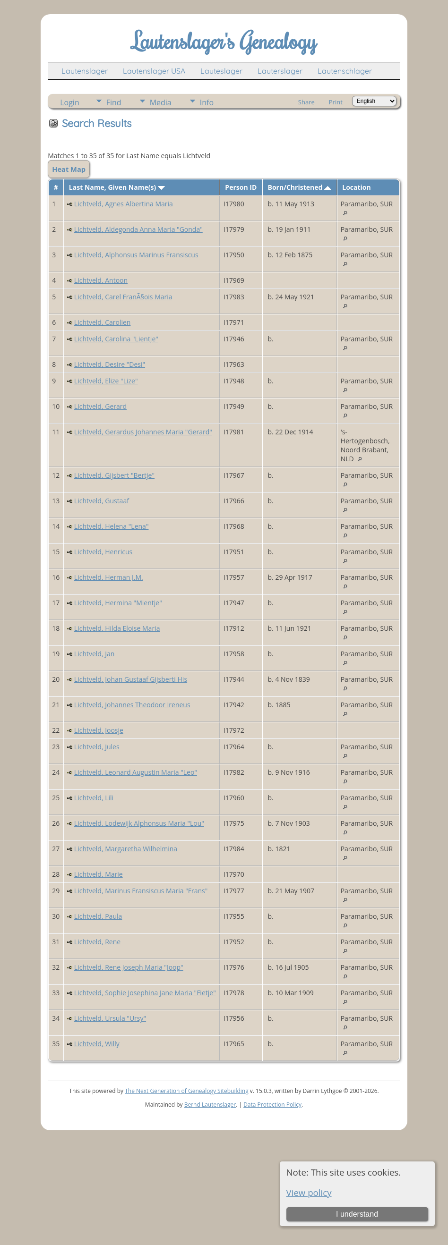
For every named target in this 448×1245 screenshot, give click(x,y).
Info (207, 102)
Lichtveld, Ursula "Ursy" (110, 1018)
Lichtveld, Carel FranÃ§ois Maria (123, 296)
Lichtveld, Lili (93, 797)
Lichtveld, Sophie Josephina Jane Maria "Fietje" (145, 992)
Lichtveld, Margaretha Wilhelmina (125, 848)
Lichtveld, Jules (97, 746)
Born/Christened (299, 187)
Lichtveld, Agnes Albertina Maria (123, 203)
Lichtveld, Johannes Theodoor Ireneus (132, 704)
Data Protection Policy (272, 1105)
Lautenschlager (345, 71)
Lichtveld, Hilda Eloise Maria (117, 628)
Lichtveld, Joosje (98, 730)
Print (336, 102)
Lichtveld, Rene (97, 941)
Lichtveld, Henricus (103, 551)
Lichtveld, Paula (98, 916)
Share (306, 102)
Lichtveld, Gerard (100, 406)
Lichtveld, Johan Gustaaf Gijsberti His (130, 679)
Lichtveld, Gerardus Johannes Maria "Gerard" (143, 431)
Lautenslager (84, 71)
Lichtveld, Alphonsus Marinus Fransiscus (136, 254)
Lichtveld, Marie (98, 874)
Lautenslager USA (154, 71)
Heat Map (69, 169)
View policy (309, 1192)
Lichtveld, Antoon (101, 280)
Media (161, 102)
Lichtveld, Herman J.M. (108, 577)
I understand (357, 1214)
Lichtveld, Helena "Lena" (111, 526)
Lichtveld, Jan (94, 653)
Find (113, 102)
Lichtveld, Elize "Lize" (106, 380)
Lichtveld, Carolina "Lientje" (116, 338)
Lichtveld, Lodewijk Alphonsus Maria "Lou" (139, 823)
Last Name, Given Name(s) (117, 187)
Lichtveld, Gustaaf (101, 500)
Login (69, 102)
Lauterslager (280, 71)
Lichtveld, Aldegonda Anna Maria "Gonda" (138, 229)
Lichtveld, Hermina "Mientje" (118, 602)
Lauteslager (221, 71)
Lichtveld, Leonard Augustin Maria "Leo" (135, 772)
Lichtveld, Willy (97, 1043)
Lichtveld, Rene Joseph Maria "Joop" (128, 967)
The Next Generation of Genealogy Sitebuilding (187, 1091)
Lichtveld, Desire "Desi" (109, 364)
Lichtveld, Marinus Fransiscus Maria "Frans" (140, 890)
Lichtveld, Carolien (102, 322)
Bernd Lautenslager (210, 1105)
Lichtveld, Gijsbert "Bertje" (114, 475)
